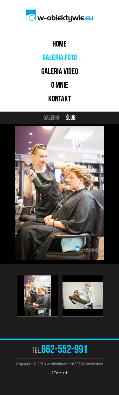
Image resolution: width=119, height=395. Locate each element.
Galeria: (52, 117)
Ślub (71, 117)
